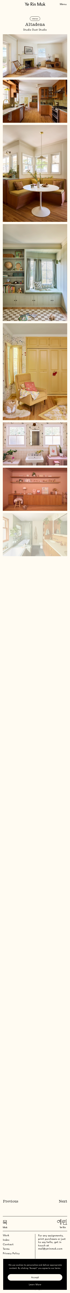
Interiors (35, 19)
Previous (10, 1201)
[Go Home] (35, 4)
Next (63, 1201)
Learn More (35, 1284)
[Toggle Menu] (63, 4)
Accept (35, 1277)
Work (6, 1235)
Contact (8, 1244)
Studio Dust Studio (35, 29)
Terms (6, 1248)
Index (6, 1239)
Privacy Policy (11, 1253)
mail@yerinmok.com (50, 1248)
